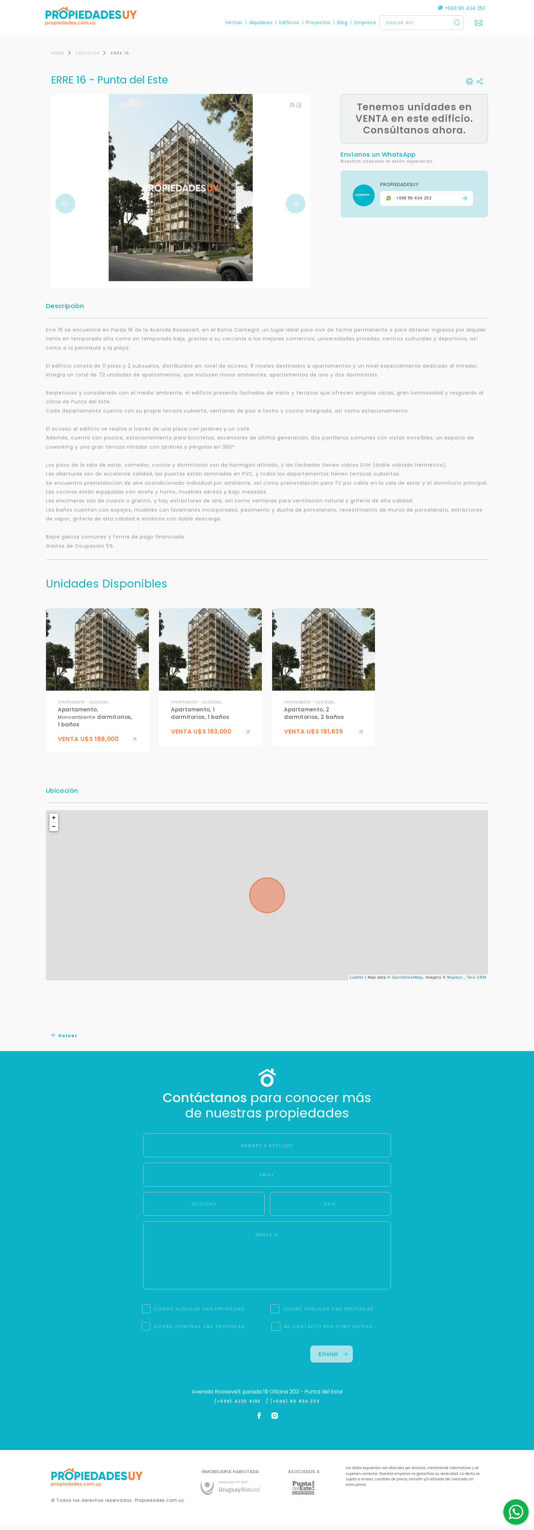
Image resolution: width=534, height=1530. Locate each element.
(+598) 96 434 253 (295, 1406)
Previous (65, 209)
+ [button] (54, 823)
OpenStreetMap (407, 982)
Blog (336, 22)
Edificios (283, 22)
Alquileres (254, 22)
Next (295, 209)
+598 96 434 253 (456, 8)
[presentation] (202, 1364)
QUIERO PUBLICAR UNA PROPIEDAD (328, 1314)
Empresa (359, 22)
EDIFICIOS (88, 58)
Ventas (227, 22)
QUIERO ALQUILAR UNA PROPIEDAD (199, 1314)
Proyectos (312, 22)
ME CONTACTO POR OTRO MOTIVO (328, 1332)
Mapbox (454, 982)
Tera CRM (476, 982)
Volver (64, 1040)
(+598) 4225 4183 (239, 1406)
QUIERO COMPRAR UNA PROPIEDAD (199, 1332)
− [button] (54, 832)
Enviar (333, 1359)
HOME (58, 58)
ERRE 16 (120, 58)
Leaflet (357, 982)
